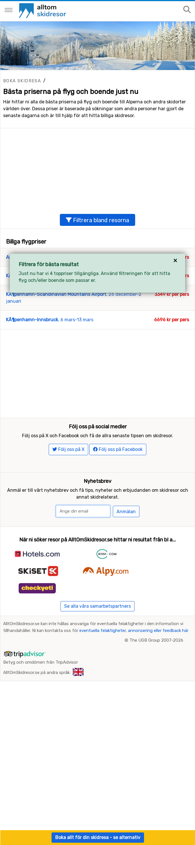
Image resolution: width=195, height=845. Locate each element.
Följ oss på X (68, 509)
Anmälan (126, 571)
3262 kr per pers (171, 305)
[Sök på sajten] (187, 10)
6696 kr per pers (171, 349)
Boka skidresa (22, 80)
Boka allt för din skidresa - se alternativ (97, 837)
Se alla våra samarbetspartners (97, 666)
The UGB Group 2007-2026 (156, 700)
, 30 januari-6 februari (56, 305)
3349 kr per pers (172, 323)
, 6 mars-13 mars (49, 349)
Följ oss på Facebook (118, 509)
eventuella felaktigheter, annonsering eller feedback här (133, 690)
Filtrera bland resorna (97, 249)
